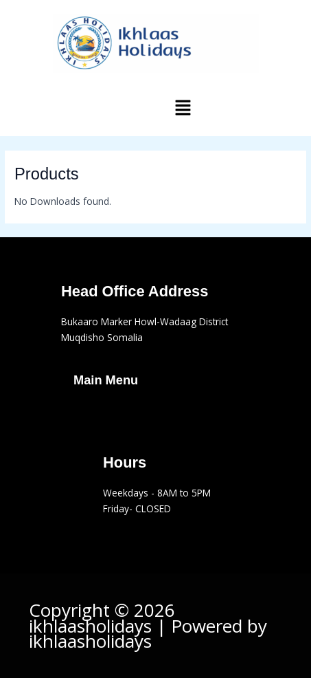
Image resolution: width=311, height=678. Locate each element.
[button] (182, 108)
